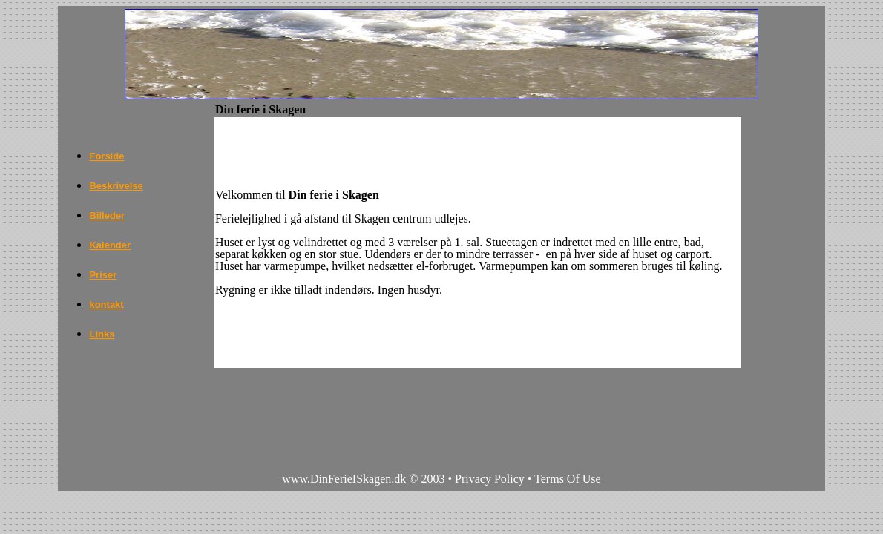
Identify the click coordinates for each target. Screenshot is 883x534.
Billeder (107, 215)
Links (101, 334)
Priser (102, 274)
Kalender (110, 245)
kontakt (106, 304)
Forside (106, 156)
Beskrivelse (115, 185)
